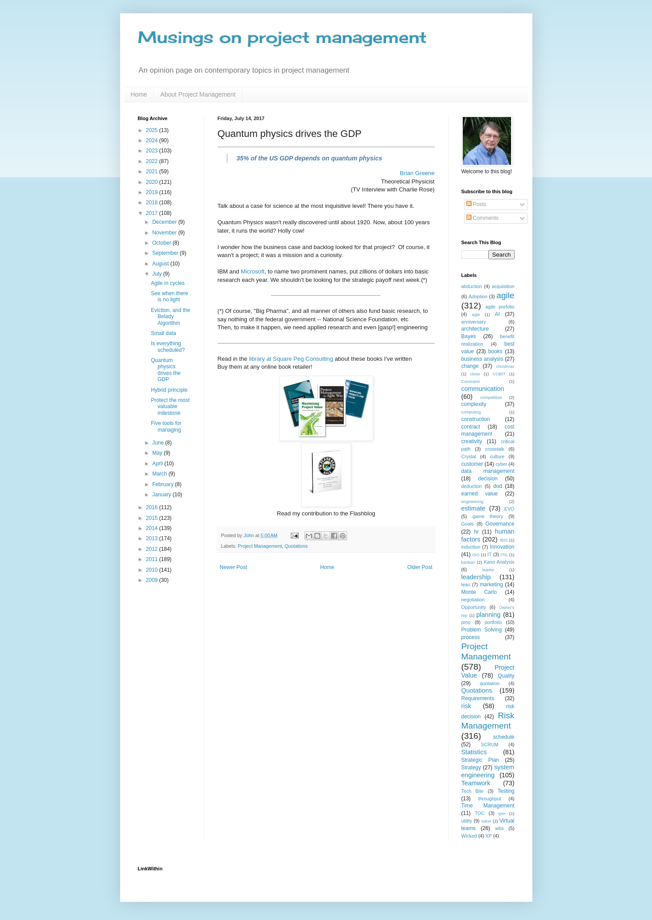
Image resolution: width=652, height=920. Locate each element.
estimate (473, 508)
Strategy (471, 767)
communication (482, 388)
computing (471, 411)
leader (488, 569)
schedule (503, 737)
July (157, 274)
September (166, 253)
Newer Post (233, 567)
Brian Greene (417, 173)
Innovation (502, 547)
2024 (152, 140)
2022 (152, 161)
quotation (490, 683)
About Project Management (198, 94)
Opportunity (473, 607)
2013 (152, 538)
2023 (152, 151)
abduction (471, 286)
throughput (489, 798)
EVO (509, 508)
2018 (152, 202)
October (162, 243)
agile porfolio (500, 306)
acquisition (503, 286)
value (486, 821)
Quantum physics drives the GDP (165, 369)
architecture (475, 329)
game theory (487, 516)
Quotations (296, 546)
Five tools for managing (166, 426)
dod (497, 486)
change (470, 366)
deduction (471, 486)
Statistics (474, 752)
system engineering (488, 771)
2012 (152, 549)
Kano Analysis (499, 562)
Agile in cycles (167, 283)
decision (487, 479)
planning (488, 614)
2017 (152, 213)
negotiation (473, 599)
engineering (472, 501)
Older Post (420, 567)
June (158, 443)
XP (488, 835)
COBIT (498, 373)
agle (476, 314)
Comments (482, 218)
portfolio (493, 622)
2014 (152, 528)
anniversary (473, 321)
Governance (499, 524)
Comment (470, 381)
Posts (476, 204)
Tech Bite (472, 791)
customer (472, 464)
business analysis (482, 359)
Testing (505, 791)
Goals (467, 523)
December (165, 222)
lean (465, 584)
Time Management (488, 806)
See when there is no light (169, 296)
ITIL (504, 554)
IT (490, 554)
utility (466, 820)
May (158, 453)
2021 (152, 171)
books (495, 351)
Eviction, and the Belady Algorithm (170, 316)
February (163, 484)
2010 (152, 570)
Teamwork (476, 783)
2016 (152, 507)
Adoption (478, 296)
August (161, 264)
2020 (152, 182)
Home (139, 94)
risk (466, 705)
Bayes (468, 336)
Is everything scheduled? (167, 346)
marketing (491, 584)
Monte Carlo (479, 592)
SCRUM (490, 744)
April (158, 463)
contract (470, 427)
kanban (468, 562)
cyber (501, 464)
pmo (466, 622)
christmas (505, 366)
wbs (499, 828)
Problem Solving (481, 630)
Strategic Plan (480, 760)
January (162, 494)
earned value (479, 494)
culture (497, 456)
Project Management (260, 546)
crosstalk (494, 449)
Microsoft (253, 271)
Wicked (469, 835)
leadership (476, 577)
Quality (506, 676)
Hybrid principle (169, 390)
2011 (152, 559)
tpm (501, 813)
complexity (474, 404)
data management (488, 471)
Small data (163, 333)
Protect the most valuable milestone (170, 406)
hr (476, 532)
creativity (471, 441)
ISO (476, 554)
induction (470, 547)
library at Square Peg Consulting (291, 358)
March (160, 474)
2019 (152, 192)
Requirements (478, 698)
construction (475, 419)
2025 (152, 130)
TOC (480, 813)
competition (491, 397)
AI (497, 314)
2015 (152, 518)
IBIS (504, 540)
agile (505, 295)
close (475, 373)
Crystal (468, 456)
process (470, 637)
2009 (152, 580)
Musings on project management (282, 37)
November (165, 233)
